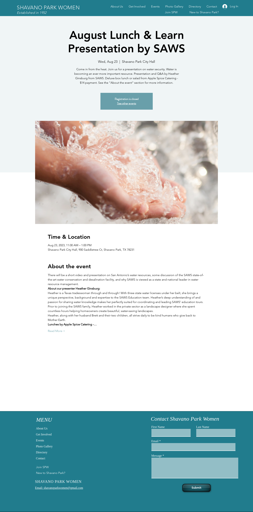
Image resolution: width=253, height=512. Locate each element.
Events (40, 440)
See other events (126, 103)
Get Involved (44, 434)
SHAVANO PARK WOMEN (48, 7)
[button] (174, 6)
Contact (40, 458)
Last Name (202, 427)
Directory (41, 452)
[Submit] (196, 488)
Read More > (56, 331)
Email (155, 441)
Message (156, 455)
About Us (42, 428)
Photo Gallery (44, 446)
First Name (158, 427)
